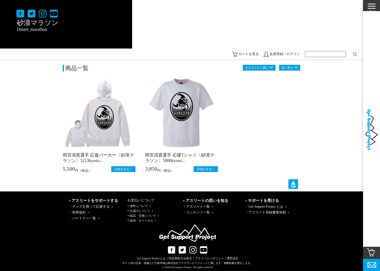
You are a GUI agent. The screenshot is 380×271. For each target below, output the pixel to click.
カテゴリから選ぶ (257, 67)
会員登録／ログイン (284, 54)
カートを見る (248, 54)
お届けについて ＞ (140, 211)
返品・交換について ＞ (143, 215)
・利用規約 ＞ (79, 212)
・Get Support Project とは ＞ (266, 206)
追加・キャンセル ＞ (142, 220)
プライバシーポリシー (209, 258)
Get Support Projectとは (151, 258)
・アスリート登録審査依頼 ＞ (267, 212)
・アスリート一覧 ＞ (198, 206)
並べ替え (287, 67)
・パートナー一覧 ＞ (84, 218)
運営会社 (232, 258)
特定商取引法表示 (180, 258)
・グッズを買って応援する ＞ (91, 206)
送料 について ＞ (139, 206)
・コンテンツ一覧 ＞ (198, 212)
